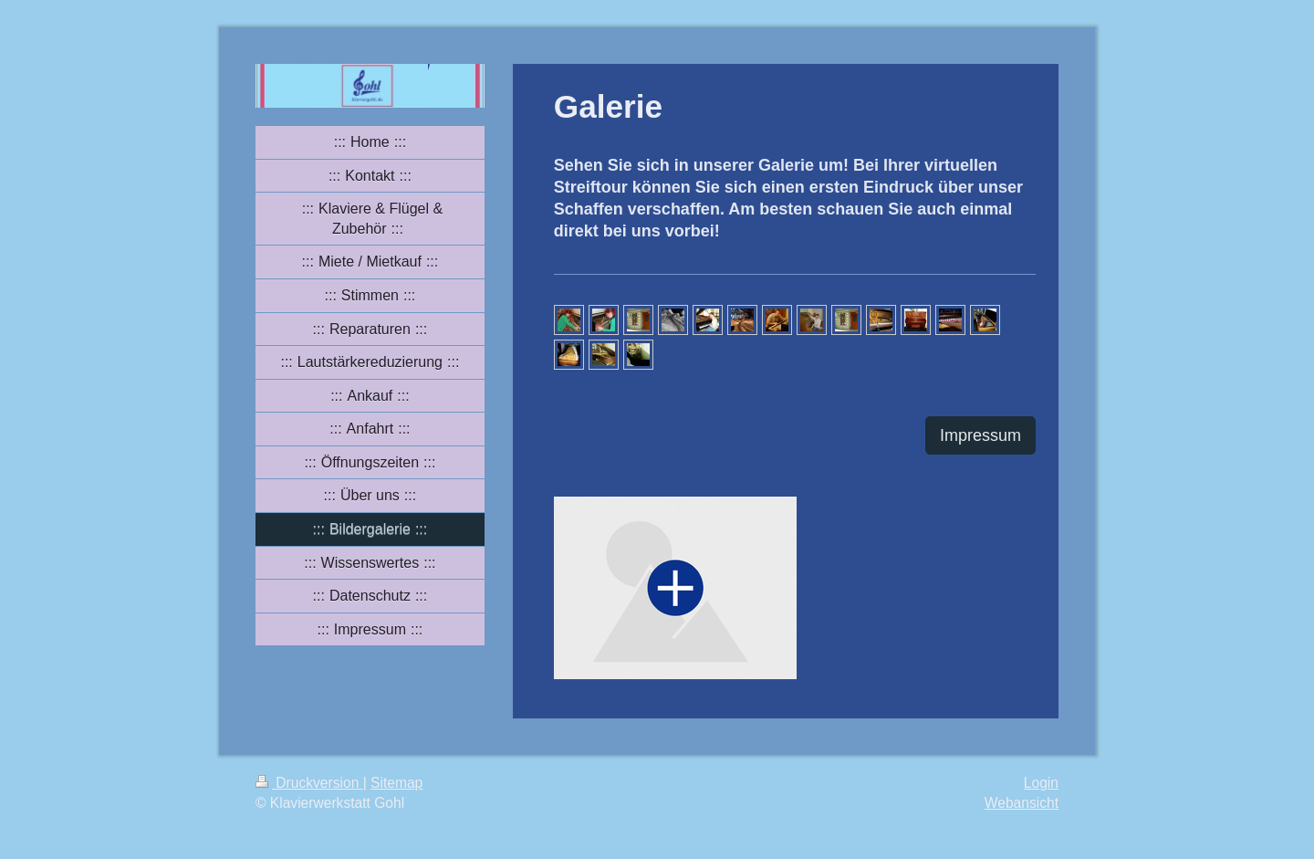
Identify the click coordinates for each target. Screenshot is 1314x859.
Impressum (980, 435)
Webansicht (1021, 803)
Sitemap (396, 783)
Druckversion (309, 783)
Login (1041, 783)
